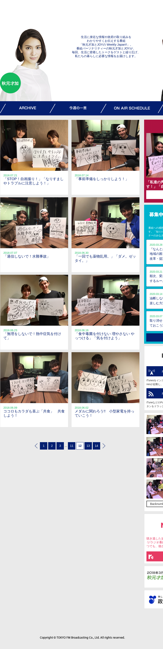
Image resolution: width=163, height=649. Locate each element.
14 (96, 445)
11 (71, 445)
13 (88, 445)
